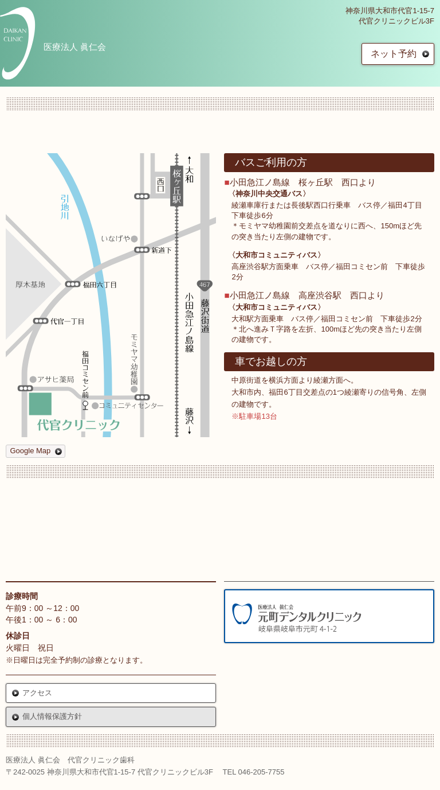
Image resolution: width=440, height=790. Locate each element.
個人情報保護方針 (52, 716)
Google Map (30, 450)
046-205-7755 (261, 772)
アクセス (37, 692)
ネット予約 (394, 54)
